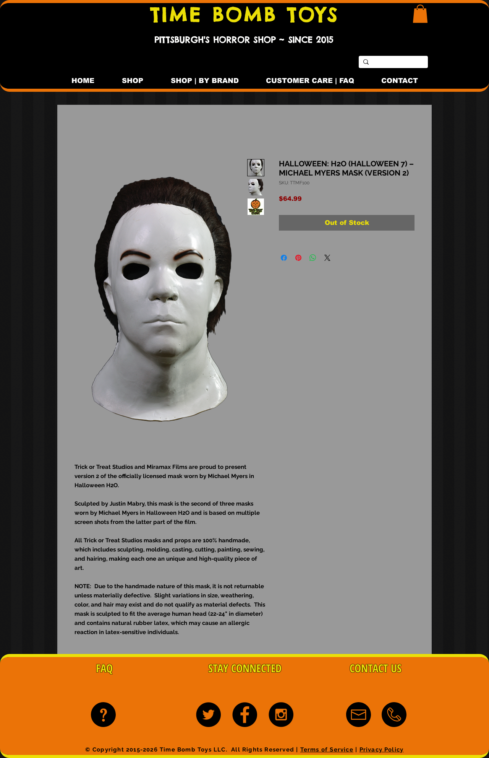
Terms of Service (326, 749)
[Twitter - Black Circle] (208, 714)
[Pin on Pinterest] (298, 257)
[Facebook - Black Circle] (244, 714)
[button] (420, 14)
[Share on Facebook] (283, 257)
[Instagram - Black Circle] (281, 714)
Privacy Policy (381, 749)
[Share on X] (327, 257)
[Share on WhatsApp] (312, 257)
